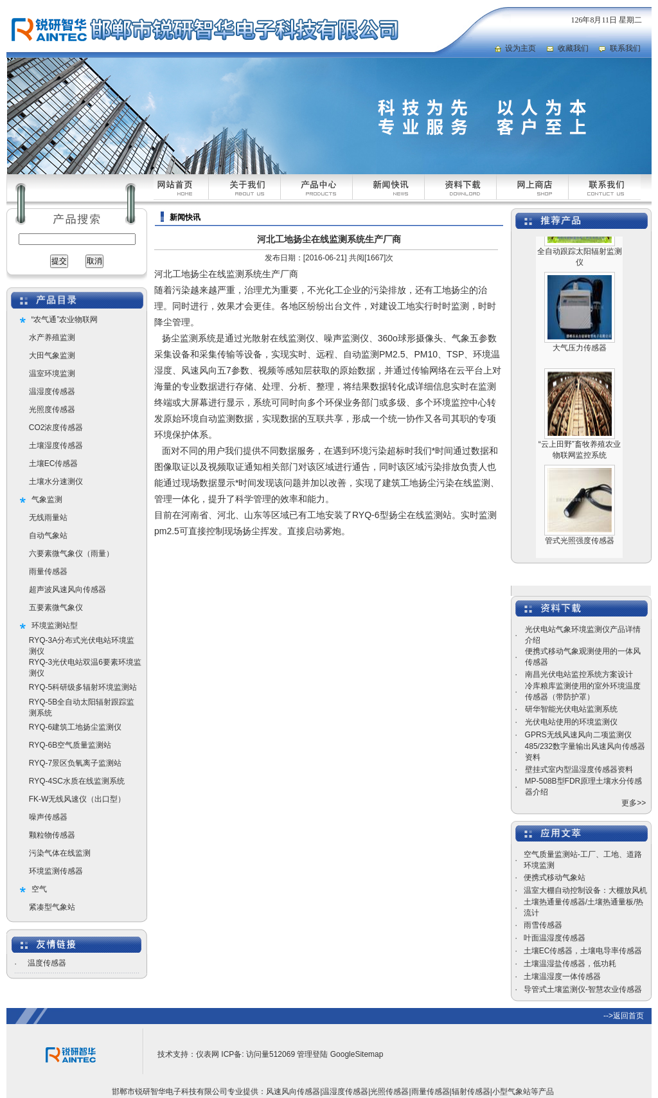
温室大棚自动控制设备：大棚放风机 (585, 890)
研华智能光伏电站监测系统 (571, 709)
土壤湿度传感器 (56, 445)
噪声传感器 (48, 817)
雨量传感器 (48, 571)
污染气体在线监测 (60, 853)
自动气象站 (48, 535)
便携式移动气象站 (554, 877)
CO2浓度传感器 (56, 427)
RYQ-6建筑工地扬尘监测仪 (75, 727)
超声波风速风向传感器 (67, 589)
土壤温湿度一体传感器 (562, 976)
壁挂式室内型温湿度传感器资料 (579, 769)
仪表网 (207, 1054)
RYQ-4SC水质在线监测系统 (77, 781)
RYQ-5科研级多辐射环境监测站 (83, 687)
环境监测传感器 (56, 871)
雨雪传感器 (543, 925)
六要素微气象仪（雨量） (71, 553)
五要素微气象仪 (56, 607)
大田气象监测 (52, 355)
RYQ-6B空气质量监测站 (70, 745)
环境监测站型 (54, 625)
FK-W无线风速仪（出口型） (77, 799)
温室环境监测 (52, 373)
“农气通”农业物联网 (64, 319)
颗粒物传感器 (52, 835)
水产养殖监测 (52, 337)
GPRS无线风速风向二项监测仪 (578, 734)
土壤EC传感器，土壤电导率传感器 (583, 950)
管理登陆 (312, 1054)
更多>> (633, 802)
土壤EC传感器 (53, 463)
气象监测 (46, 499)
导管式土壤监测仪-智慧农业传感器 (583, 989)
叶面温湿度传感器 (554, 937)
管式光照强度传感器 (579, 552)
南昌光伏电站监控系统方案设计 (579, 674)
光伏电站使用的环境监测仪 (571, 721)
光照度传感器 (52, 409)
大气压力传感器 (580, 360)
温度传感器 (47, 963)
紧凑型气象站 (52, 907)
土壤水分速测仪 (56, 481)
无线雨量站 (48, 517)
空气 (39, 889)
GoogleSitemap (357, 1054)
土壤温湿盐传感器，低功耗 (570, 963)
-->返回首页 (623, 1015)
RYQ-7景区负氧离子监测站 (75, 763)
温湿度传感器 (52, 391)
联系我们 (625, 48)
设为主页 (520, 48)
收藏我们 (573, 48)
